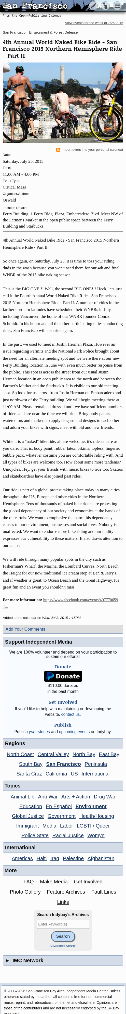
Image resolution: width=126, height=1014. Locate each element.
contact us (70, 714)
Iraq (54, 858)
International (95, 774)
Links (63, 902)
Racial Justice (67, 835)
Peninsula (96, 764)
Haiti (42, 858)
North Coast (20, 754)
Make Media (54, 881)
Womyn (95, 835)
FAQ (28, 881)
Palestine (73, 858)
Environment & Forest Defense (53, 32)
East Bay (109, 754)
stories (39, 732)
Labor (66, 826)
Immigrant (27, 826)
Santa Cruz (29, 774)
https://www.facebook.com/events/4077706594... (60, 603)
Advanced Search (63, 946)
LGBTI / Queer (93, 826)
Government (62, 816)
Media (49, 826)
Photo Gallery (25, 892)
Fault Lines (103, 892)
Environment (90, 806)
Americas (22, 858)
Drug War (104, 796)
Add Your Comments (25, 629)
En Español (59, 806)
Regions (15, 743)
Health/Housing (96, 816)
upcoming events (74, 732)
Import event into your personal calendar (89, 150)
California (56, 774)
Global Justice (28, 816)
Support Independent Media (38, 642)
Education (30, 806)
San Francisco (14, 32)
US (74, 774)
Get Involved (88, 881)
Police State (35, 835)
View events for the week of (94, 23)
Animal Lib (22, 796)
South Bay (31, 764)
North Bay (84, 754)
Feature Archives (66, 892)
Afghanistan (101, 858)
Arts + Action (75, 796)
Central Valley (53, 754)
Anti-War (48, 796)
